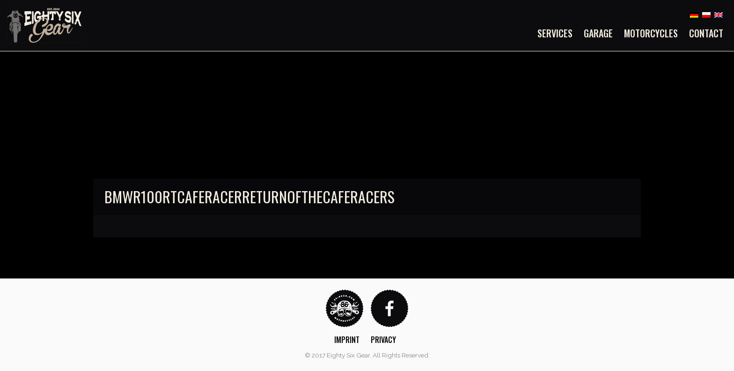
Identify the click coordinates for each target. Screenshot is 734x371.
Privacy (383, 339)
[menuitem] (557, 33)
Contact (706, 33)
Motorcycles (651, 33)
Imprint (347, 339)
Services (555, 33)
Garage (598, 33)
